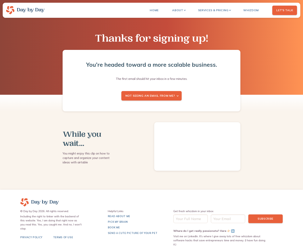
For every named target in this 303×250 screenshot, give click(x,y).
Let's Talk (284, 10)
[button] (181, 10)
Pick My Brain (118, 221)
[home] (25, 10)
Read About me (119, 216)
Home (154, 10)
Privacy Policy (31, 237)
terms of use (63, 237)
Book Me (114, 227)
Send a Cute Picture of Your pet (132, 233)
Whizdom (251, 10)
